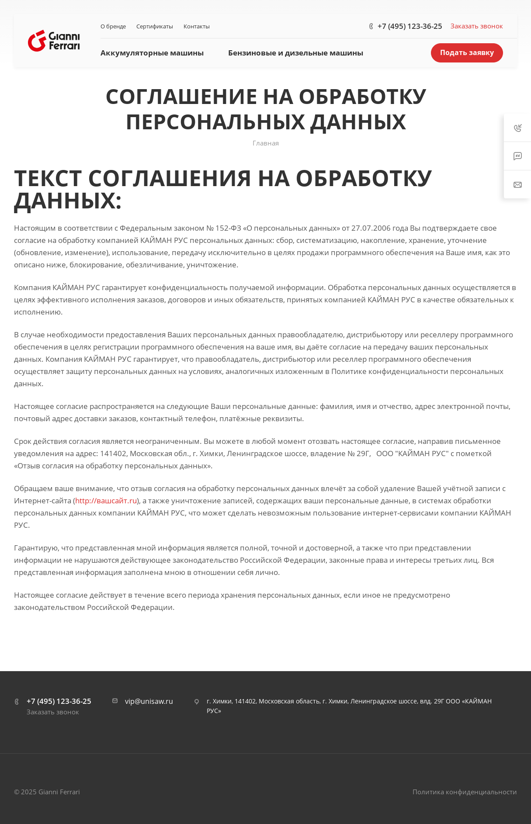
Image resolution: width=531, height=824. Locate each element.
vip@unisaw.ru (149, 701)
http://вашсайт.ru (106, 500)
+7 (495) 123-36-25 (410, 26)
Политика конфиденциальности (465, 791)
